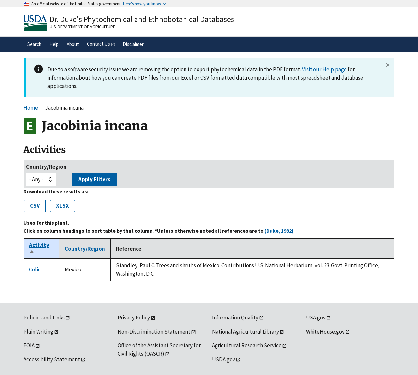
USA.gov (316, 317)
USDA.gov (223, 359)
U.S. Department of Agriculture (82, 27)
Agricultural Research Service (246, 345)
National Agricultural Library (245, 331)
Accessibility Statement (52, 359)
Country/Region (46, 166)
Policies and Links (44, 317)
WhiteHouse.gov (325, 331)
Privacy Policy (134, 317)
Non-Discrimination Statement (154, 331)
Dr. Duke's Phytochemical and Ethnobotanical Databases (142, 19)
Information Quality (235, 317)
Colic (34, 269)
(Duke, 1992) (279, 230)
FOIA (29, 345)
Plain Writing (38, 331)
